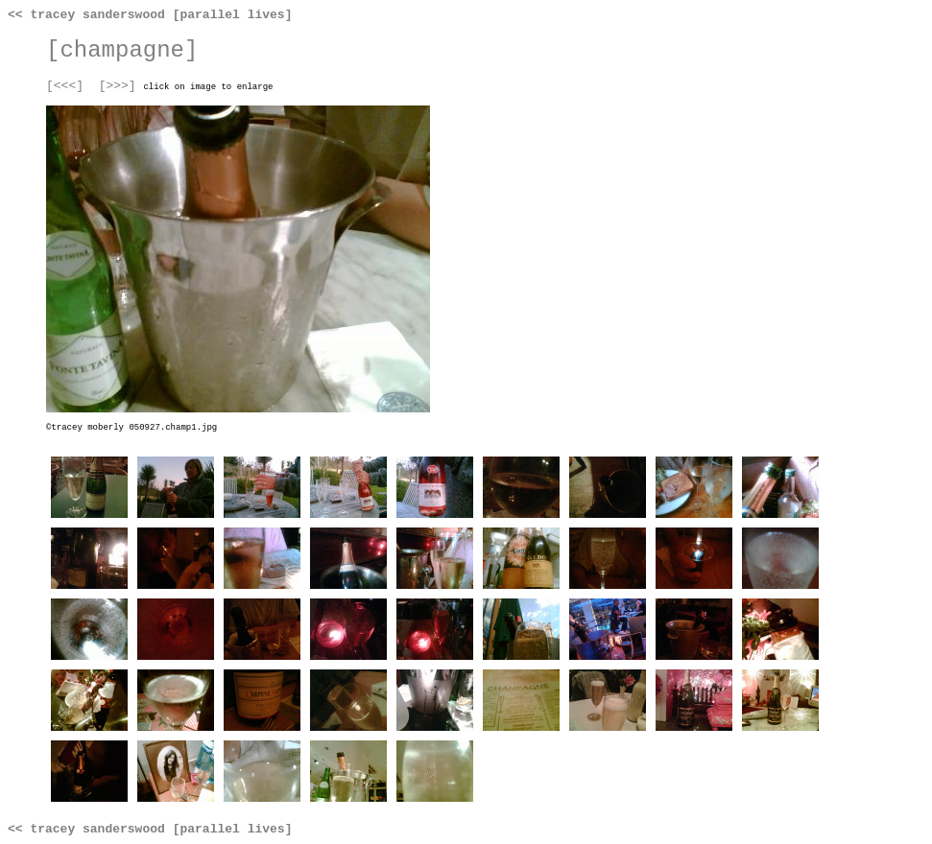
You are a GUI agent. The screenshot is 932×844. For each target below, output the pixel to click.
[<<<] (65, 86)
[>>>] (117, 86)
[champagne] (122, 50)
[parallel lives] (233, 15)
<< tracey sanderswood (86, 15)
